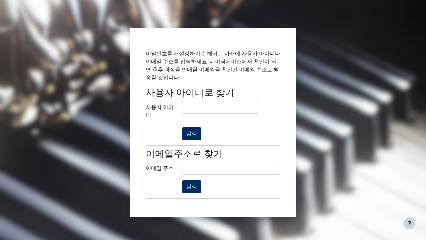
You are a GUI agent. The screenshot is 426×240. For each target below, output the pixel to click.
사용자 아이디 (160, 111)
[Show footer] (409, 223)
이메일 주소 (160, 168)
